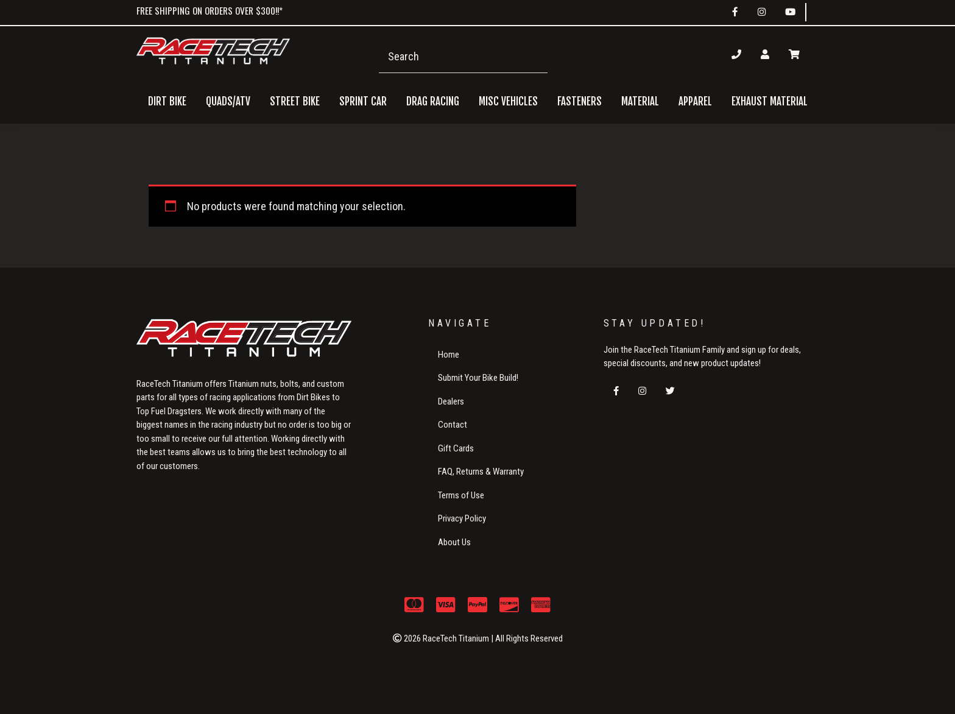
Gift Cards (456, 448)
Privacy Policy (462, 518)
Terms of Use (461, 495)
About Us (454, 542)
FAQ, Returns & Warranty (481, 471)
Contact (452, 424)
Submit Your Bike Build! (478, 377)
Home (448, 354)
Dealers (451, 401)
